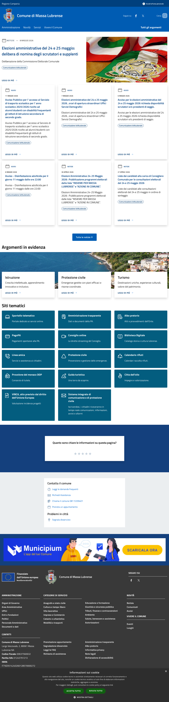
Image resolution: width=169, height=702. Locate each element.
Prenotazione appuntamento (57, 642)
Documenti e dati (10, 626)
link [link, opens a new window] (111, 685)
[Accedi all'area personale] (153, 3)
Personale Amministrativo (14, 622)
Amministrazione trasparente (99, 642)
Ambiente (90, 614)
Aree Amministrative (12, 607)
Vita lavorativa (50, 611)
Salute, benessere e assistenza (100, 618)
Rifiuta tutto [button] (95, 691)
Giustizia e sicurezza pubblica (99, 607)
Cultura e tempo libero (54, 607)
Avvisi (10, 90)
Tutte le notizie (84, 237)
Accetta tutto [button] (74, 691)
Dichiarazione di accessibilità (99, 657)
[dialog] (84, 685)
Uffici (4, 611)
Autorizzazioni (92, 622)
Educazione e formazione (97, 603)
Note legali (90, 653)
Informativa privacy (94, 650)
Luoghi (130, 628)
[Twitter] (139, 15)
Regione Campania (11, 3)
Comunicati (132, 607)
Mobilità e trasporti (53, 622)
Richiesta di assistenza (54, 653)
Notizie (10, 40)
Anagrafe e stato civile (54, 603)
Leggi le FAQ (49, 650)
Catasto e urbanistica (53, 618)
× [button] (166, 671)
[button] (84, 697)
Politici (5, 618)
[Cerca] (164, 15)
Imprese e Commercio (54, 615)
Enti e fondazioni (10, 615)
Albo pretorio (91, 646)
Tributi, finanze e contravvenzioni (101, 610)
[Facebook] (132, 15)
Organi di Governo (11, 603)
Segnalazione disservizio (55, 646)
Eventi (130, 624)
